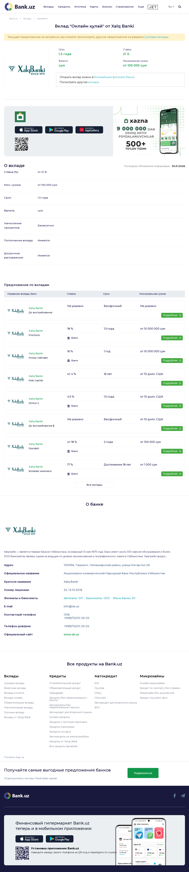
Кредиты (64, 6)
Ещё (141, 6)
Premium (34, 335)
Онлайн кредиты (59, 717)
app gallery (89, 129)
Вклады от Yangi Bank (17, 717)
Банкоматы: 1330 (98, 598)
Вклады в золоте (14, 692)
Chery (97, 692)
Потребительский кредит (65, 683)
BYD (97, 707)
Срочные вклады (14, 712)
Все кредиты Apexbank (63, 746)
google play (59, 129)
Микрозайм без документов (157, 692)
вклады (93, 82)
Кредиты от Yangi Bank (63, 741)
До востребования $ (41, 426)
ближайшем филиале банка (114, 77)
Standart (34, 448)
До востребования (40, 312)
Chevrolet (100, 697)
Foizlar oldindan (38, 358)
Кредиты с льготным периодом (68, 721)
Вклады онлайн (13, 697)
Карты (94, 6)
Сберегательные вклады (19, 702)
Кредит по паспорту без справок (160, 688)
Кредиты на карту (60, 731)
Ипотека (80, 6)
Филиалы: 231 (73, 598)
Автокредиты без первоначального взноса (64, 706)
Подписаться (143, 773)
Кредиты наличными (61, 726)
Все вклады (94, 484)
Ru (171, 6)
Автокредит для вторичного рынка (70, 712)
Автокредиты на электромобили (69, 736)
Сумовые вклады (156, 37)
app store (28, 129)
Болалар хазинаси (40, 471)
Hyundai (99, 688)
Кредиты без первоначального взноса (68, 699)
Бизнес (107, 6)
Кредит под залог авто (153, 697)
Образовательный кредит (65, 688)
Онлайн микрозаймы (152, 683)
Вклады (48, 6)
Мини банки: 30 (124, 598)
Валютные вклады (15, 688)
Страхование (125, 6)
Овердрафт (56, 692)
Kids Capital (36, 380)
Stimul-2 (34, 403)
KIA (96, 683)
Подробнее (172, 315)
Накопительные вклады (18, 707)
